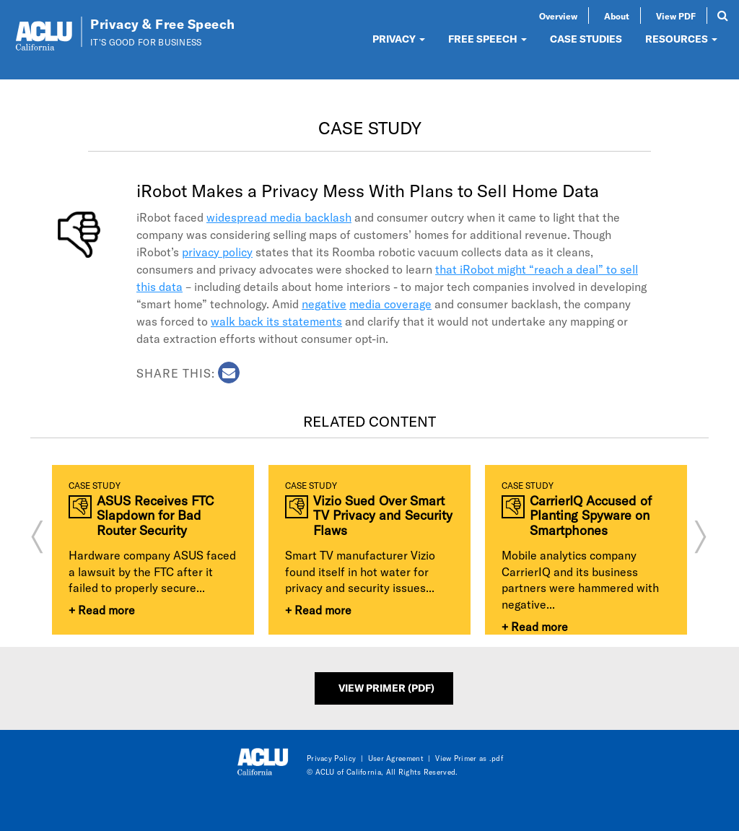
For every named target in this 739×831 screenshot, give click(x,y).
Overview (558, 16)
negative (324, 303)
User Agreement (396, 758)
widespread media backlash (278, 217)
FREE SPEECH (487, 38)
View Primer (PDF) (386, 688)
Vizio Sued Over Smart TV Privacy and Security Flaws (382, 515)
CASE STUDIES (586, 38)
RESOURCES (681, 38)
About (616, 16)
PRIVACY (398, 38)
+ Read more (102, 610)
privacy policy (217, 251)
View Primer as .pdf (469, 758)
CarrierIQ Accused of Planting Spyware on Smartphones (591, 515)
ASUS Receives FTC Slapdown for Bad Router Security (155, 515)
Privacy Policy (331, 758)
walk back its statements (276, 321)
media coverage (390, 303)
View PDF (676, 16)
